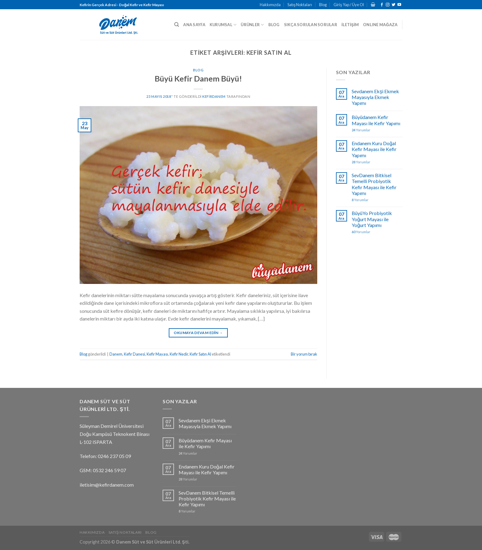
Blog (323, 4)
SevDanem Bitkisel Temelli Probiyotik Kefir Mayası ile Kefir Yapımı (374, 184)
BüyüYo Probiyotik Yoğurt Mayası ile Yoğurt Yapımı (372, 219)
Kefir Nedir (179, 354)
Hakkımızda (270, 4)
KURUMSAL (223, 25)
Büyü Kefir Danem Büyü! (198, 78)
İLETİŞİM (350, 24)
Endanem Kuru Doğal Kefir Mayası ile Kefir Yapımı (374, 149)
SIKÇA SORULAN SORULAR (310, 24)
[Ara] (176, 24)
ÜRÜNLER (252, 25)
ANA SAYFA (194, 24)
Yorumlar (361, 130)
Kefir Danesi (134, 354)
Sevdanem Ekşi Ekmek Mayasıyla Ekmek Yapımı (375, 97)
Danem (115, 354)
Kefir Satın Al (200, 354)
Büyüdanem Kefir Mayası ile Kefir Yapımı (376, 120)
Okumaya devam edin (198, 333)
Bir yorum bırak (304, 354)
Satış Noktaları (299, 4)
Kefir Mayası (157, 354)
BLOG (274, 24)
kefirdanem (214, 96)
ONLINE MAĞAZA (380, 24)
